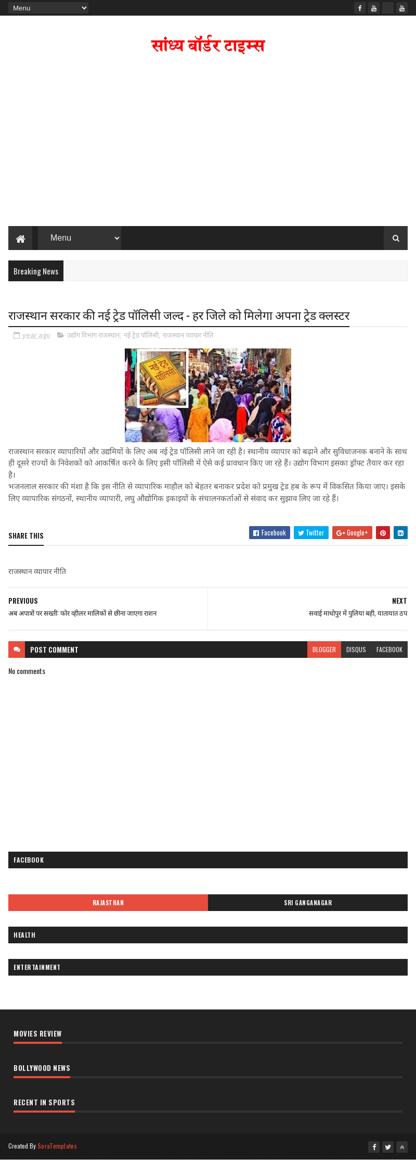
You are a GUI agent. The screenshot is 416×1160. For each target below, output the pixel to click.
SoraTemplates (57, 1145)
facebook (389, 649)
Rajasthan (108, 903)
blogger (324, 649)
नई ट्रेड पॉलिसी (141, 335)
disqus (356, 649)
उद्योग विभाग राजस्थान (93, 335)
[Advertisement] (208, 143)
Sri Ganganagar (308, 903)
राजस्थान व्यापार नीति (188, 335)
